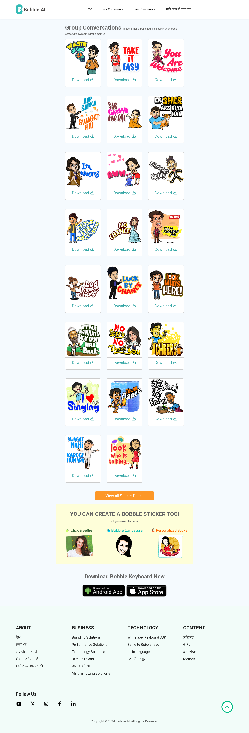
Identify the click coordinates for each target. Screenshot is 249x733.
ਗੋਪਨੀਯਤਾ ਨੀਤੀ (26, 652)
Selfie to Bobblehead (143, 644)
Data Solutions (83, 659)
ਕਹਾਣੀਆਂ (189, 652)
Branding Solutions (86, 637)
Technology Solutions (88, 652)
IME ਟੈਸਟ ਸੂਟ (136, 659)
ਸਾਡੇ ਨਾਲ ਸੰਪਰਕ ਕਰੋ (178, 9)
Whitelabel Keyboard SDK (146, 637)
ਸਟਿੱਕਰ (188, 637)
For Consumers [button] (113, 9)
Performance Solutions (90, 644)
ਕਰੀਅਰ (21, 644)
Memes (189, 659)
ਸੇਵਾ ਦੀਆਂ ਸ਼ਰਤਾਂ (27, 659)
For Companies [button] (144, 9)
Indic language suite (142, 652)
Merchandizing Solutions (91, 673)
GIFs (186, 644)
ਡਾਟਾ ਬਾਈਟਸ (81, 666)
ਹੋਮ (90, 9)
